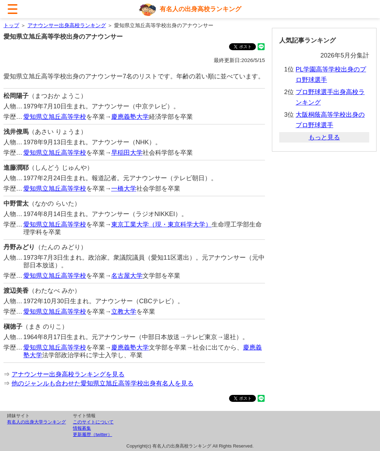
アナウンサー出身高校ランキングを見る (68, 374)
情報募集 (82, 428)
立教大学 (123, 311)
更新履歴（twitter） (92, 434)
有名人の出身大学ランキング (36, 422)
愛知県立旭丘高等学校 (54, 116)
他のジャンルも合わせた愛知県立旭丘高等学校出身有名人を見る (102, 383)
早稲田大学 (127, 152)
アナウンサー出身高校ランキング (67, 25)
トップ (11, 25)
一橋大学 (123, 188)
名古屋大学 (127, 275)
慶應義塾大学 (130, 116)
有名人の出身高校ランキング (200, 9)
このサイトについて (93, 422)
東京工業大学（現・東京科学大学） (161, 224)
